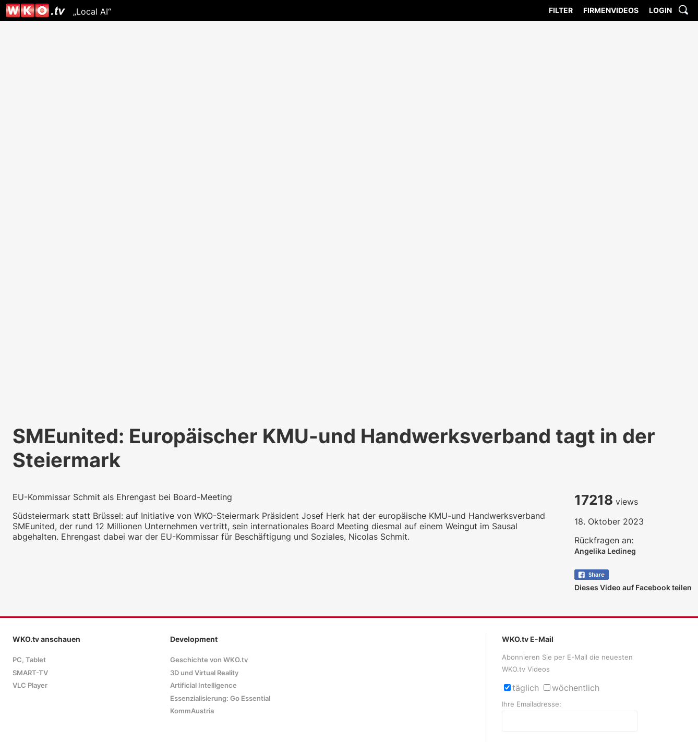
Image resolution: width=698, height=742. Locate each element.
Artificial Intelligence (203, 685)
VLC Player (30, 685)
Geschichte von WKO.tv (209, 660)
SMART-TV (30, 673)
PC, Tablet (29, 660)
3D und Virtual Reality (204, 673)
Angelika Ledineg (605, 550)
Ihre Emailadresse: (531, 704)
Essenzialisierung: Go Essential (220, 698)
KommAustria (192, 711)
